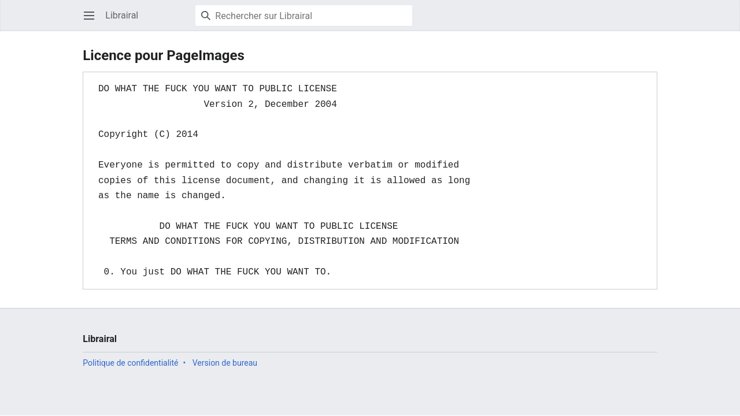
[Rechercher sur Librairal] (303, 15)
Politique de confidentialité (130, 362)
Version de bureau (225, 362)
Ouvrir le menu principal (92, 21)
